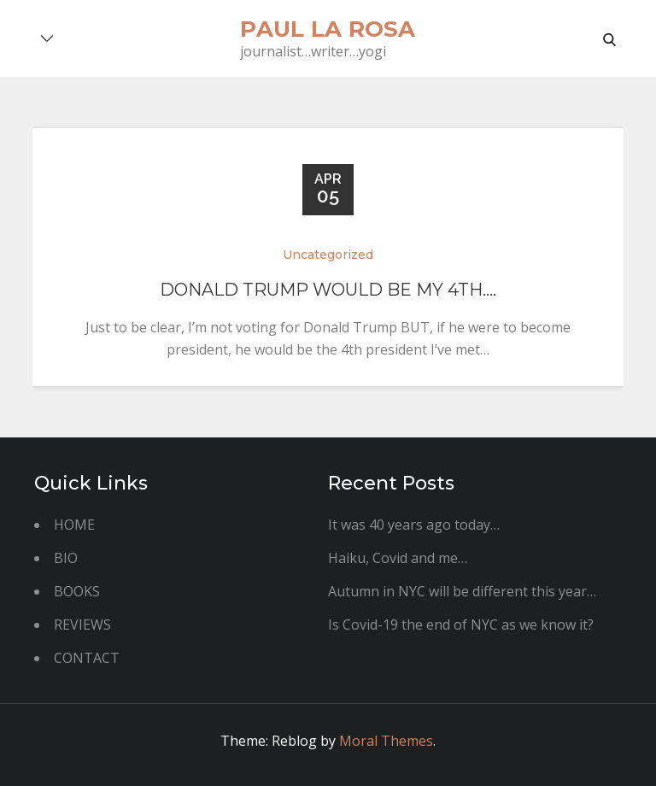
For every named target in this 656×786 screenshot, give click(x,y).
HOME (74, 524)
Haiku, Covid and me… (397, 557)
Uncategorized (328, 254)
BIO (66, 557)
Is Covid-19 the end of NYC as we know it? (461, 624)
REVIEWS (82, 624)
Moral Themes (386, 740)
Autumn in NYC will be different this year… (462, 591)
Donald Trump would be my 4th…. (328, 289)
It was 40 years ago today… (414, 524)
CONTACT (87, 657)
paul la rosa (327, 29)
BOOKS (77, 591)
